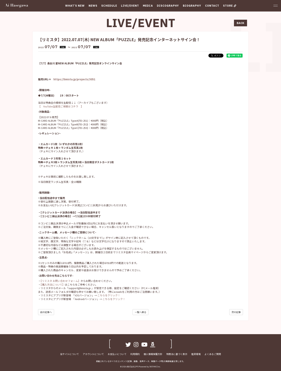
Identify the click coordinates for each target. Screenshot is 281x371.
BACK (240, 23)
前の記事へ (46, 312)
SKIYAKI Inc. (155, 366)
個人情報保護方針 (153, 354)
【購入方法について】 (53, 284)
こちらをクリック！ (108, 295)
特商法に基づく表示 (176, 354)
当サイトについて (69, 354)
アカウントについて (93, 354)
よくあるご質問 (213, 354)
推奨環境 (196, 354)
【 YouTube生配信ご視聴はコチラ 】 (60, 106)
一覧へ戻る (140, 312)
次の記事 (236, 312)
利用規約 (135, 354)
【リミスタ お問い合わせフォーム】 (61, 281)
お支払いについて (117, 354)
